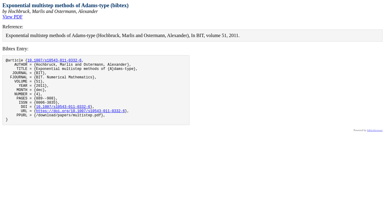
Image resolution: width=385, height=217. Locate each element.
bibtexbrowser (375, 143)
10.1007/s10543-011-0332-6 (54, 61)
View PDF (12, 16)
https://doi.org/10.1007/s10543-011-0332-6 (80, 122)
